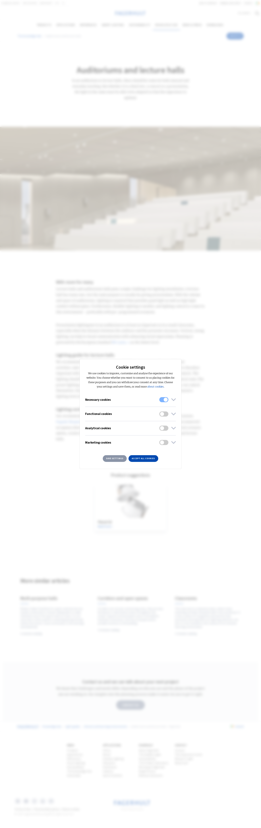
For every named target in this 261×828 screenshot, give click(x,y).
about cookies (155, 386)
